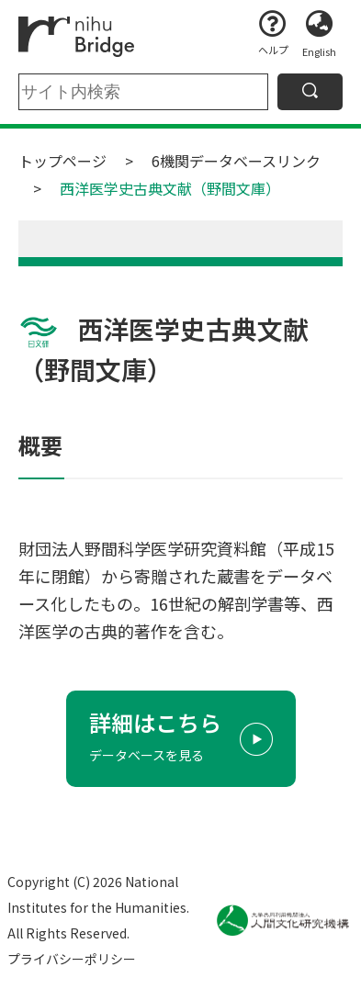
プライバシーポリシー (71, 959)
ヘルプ (273, 49)
